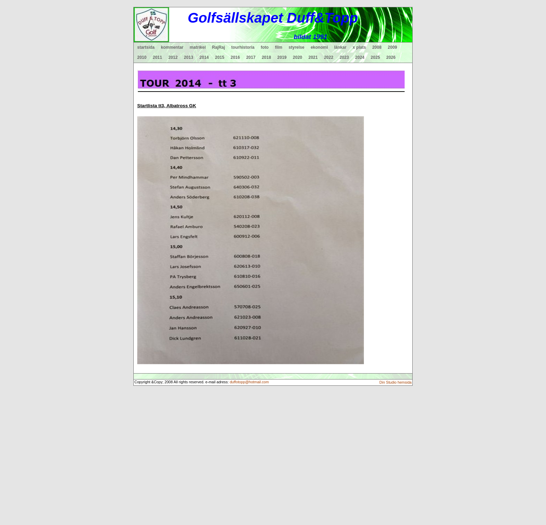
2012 (173, 57)
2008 (377, 47)
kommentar (172, 47)
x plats (359, 47)
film (278, 47)
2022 (328, 57)
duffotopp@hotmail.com (249, 382)
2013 (188, 57)
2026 (391, 57)
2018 (266, 57)
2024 (360, 57)
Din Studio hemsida (396, 382)
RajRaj (218, 47)
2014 (204, 57)
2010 (142, 57)
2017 (251, 57)
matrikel (198, 47)
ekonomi (319, 47)
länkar (340, 47)
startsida (146, 47)
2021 (313, 57)
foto (265, 47)
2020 (297, 57)
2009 (392, 47)
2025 (375, 57)
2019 (282, 57)
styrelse (296, 47)
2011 (157, 57)
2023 (344, 57)
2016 (235, 57)
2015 (220, 57)
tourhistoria (243, 47)
